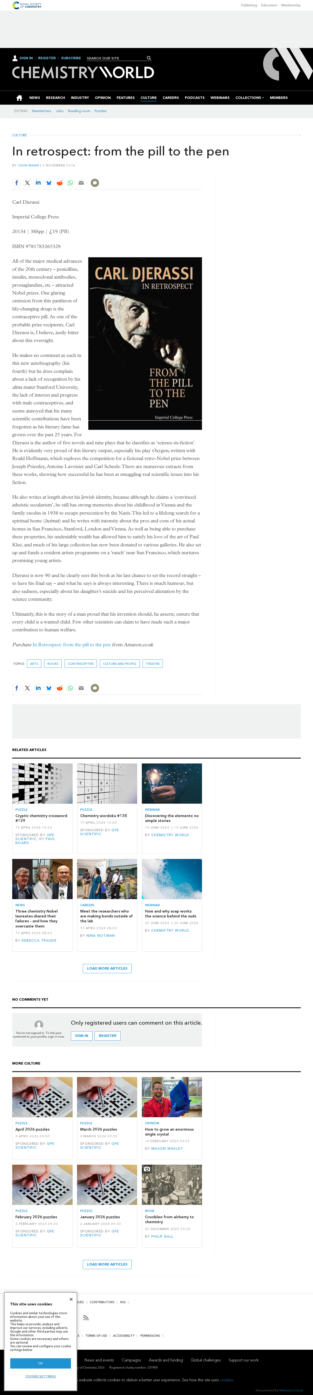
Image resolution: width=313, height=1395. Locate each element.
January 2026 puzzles (100, 1217)
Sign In (26, 58)
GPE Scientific (35, 837)
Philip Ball (162, 1236)
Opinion (152, 1123)
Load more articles (107, 968)
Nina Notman (101, 936)
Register (47, 58)
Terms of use (96, 1335)
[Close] (71, 1299)
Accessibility (123, 1335)
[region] (40, 1341)
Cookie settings (40, 1376)
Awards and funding (166, 1360)
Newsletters (41, 111)
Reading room (79, 111)
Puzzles (101, 111)
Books (52, 664)
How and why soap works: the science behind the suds (170, 913)
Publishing (249, 5)
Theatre (153, 664)
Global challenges (206, 1360)
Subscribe (71, 58)
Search (149, 58)
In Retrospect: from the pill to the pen (72, 644)
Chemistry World (170, 835)
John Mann (28, 165)
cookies (226, 1380)
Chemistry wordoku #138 (103, 815)
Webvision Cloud (291, 1390)
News (20, 905)
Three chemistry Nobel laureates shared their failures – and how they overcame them (36, 918)
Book (150, 1211)
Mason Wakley (167, 1149)
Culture (19, 135)
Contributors (102, 1302)
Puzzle (21, 809)
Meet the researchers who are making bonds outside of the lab (106, 916)
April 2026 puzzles (32, 1129)
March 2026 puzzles (98, 1129)
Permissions (150, 1335)
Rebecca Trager (39, 940)
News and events (99, 1360)
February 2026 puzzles (36, 1217)
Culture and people (119, 664)
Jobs (60, 111)
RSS (123, 1302)
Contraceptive (81, 664)
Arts (34, 664)
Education (269, 5)
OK (40, 1363)
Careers (87, 905)
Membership (291, 5)
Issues (79, 1302)
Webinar (152, 809)
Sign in (81, 1036)
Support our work (243, 1360)
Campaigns (131, 1360)
